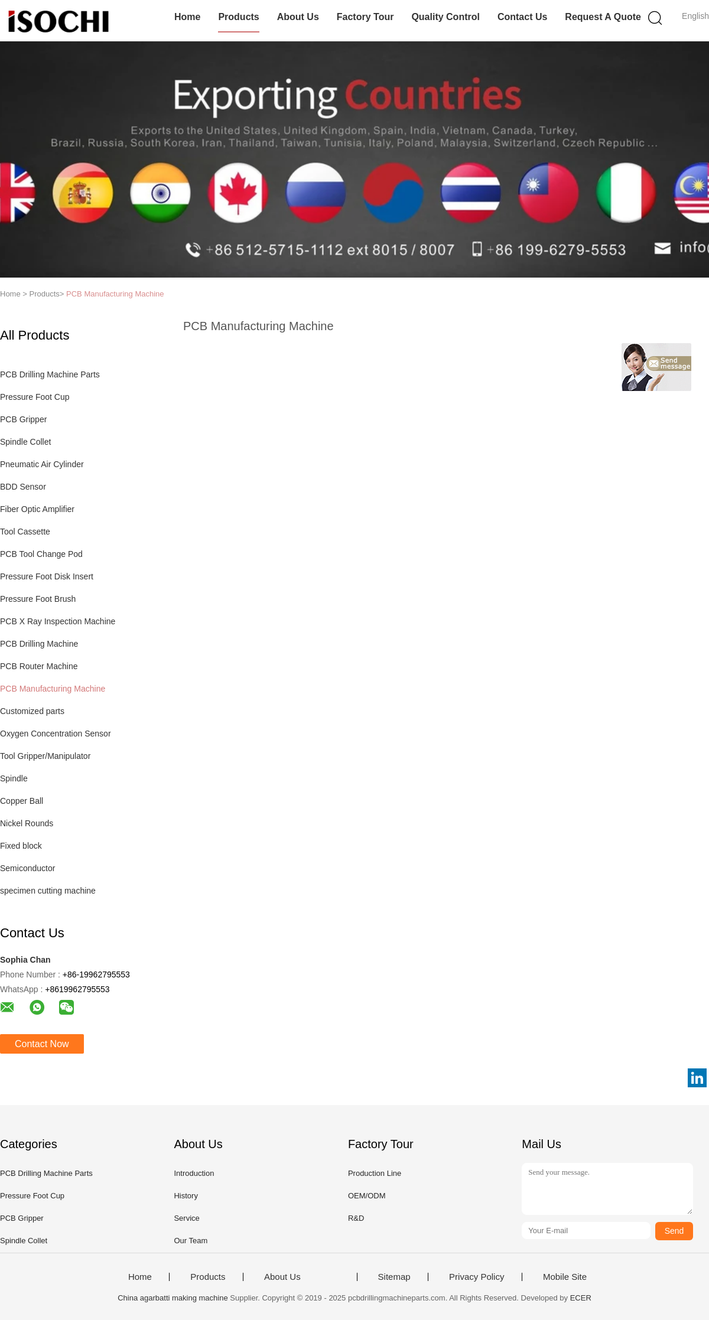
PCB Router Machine (39, 666)
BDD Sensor (23, 486)
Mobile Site (565, 1277)
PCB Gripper (23, 419)
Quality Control (445, 17)
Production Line (374, 1173)
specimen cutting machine (48, 890)
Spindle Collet (25, 441)
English (695, 16)
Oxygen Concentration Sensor (55, 733)
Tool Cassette (25, 531)
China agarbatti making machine (172, 1297)
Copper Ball (21, 801)
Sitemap (394, 1277)
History (185, 1195)
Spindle (14, 778)
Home (187, 17)
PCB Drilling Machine (39, 643)
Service (186, 1218)
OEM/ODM (367, 1195)
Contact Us (522, 17)
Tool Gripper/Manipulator (45, 756)
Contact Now (42, 1044)
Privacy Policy (476, 1277)
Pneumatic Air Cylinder (42, 464)
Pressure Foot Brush (38, 599)
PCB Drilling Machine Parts (50, 374)
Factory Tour (365, 17)
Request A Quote (603, 17)
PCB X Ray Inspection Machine (57, 621)
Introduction (194, 1173)
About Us (298, 17)
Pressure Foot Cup (35, 397)
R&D (356, 1218)
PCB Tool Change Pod (41, 554)
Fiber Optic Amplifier (37, 509)
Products (238, 17)
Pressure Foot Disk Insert (46, 576)
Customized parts (32, 711)
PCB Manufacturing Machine (115, 293)
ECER (580, 1297)
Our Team (190, 1240)
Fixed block (21, 845)
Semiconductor (27, 868)
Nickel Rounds (26, 823)
